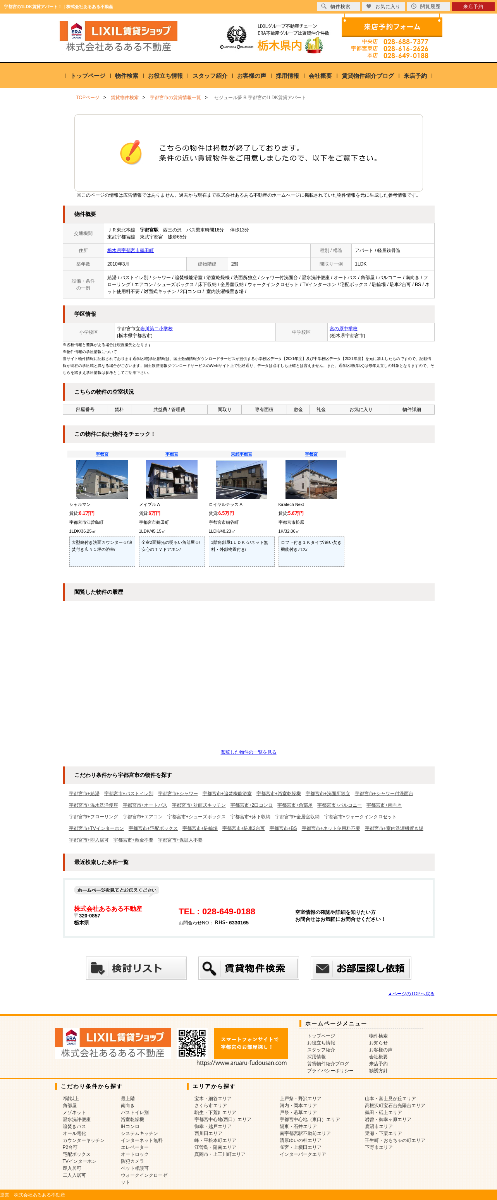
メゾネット (74, 1112)
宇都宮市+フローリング (93, 816)
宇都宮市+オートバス (145, 805)
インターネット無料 (142, 1140)
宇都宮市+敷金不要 (133, 840)
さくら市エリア (210, 1105)
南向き (128, 1105)
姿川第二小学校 (156, 328)
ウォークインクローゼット (144, 1179)
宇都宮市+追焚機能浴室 (227, 793)
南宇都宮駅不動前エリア (305, 1133)
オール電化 (74, 1133)
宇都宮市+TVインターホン (96, 828)
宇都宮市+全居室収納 (297, 816)
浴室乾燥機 (132, 1119)
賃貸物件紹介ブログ (368, 75)
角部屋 (70, 1105)
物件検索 (126, 75)
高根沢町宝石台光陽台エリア (395, 1105)
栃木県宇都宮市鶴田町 (130, 250)
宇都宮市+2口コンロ (251, 805)
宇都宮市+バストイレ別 (128, 793)
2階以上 (71, 1098)
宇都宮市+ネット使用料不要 (331, 828)
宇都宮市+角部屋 (295, 805)
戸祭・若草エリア (298, 1112)
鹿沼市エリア (379, 1126)
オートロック (135, 1154)
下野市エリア (379, 1147)
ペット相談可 (135, 1168)
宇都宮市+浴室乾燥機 (278, 793)
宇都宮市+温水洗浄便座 (93, 805)
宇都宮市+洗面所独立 (328, 793)
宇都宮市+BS (283, 828)
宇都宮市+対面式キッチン (199, 805)
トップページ (88, 75)
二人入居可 (74, 1175)
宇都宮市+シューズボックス (196, 816)
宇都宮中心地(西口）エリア (223, 1119)
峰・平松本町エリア (215, 1140)
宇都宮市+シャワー (178, 793)
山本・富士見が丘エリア (390, 1098)
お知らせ (378, 1043)
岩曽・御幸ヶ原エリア (388, 1119)
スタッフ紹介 (210, 75)
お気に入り (383, 6)
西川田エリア (208, 1133)
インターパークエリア (303, 1154)
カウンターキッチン (84, 1140)
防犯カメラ (132, 1161)
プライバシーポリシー (330, 1070)
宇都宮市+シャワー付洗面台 (384, 793)
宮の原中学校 (344, 328)
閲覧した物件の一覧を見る (249, 752)
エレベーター (135, 1147)
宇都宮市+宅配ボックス (153, 828)
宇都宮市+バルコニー (339, 805)
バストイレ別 (135, 1112)
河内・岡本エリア (298, 1105)
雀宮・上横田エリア (301, 1147)
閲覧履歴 (425, 6)
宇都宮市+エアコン (143, 816)
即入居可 (72, 1168)
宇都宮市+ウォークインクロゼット (360, 816)
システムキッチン (139, 1133)
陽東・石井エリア (298, 1126)
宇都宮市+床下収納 (250, 816)
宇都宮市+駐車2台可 (243, 828)
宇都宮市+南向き (384, 805)
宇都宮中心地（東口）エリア (310, 1119)
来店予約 (415, 75)
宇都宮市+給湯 (84, 793)
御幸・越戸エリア (213, 1126)
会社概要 (320, 75)
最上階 (128, 1098)
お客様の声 (251, 75)
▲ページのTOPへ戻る (411, 993)
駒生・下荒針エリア (215, 1112)
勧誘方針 (378, 1070)
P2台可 (70, 1147)
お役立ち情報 (165, 75)
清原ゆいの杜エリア (301, 1140)
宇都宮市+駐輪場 (200, 828)
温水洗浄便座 (77, 1119)
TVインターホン (79, 1161)
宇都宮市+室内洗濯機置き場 (394, 828)
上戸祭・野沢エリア (301, 1098)
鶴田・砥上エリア (383, 1112)
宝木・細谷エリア (213, 1098)
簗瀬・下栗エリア (383, 1133)
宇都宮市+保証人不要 (180, 840)
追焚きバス (74, 1126)
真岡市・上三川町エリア (220, 1154)
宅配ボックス (77, 1154)
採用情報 (287, 75)
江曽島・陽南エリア (215, 1147)
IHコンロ (130, 1126)
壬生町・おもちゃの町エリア (395, 1140)
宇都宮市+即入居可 (89, 840)
